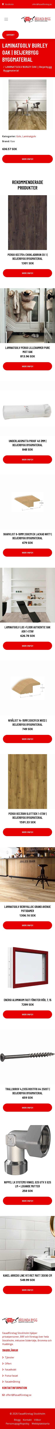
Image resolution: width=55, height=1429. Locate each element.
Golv (18, 136)
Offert (10, 34)
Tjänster (9, 1357)
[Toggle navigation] (6, 19)
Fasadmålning (12, 1381)
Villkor (37, 1419)
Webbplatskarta (40, 1423)
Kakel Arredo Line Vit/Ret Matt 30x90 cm (27, 1275)
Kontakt (27, 1419)
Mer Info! (27, 158)
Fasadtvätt (10, 1369)
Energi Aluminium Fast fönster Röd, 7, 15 (27, 1000)
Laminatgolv (29, 136)
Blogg (17, 1419)
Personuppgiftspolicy (17, 1423)
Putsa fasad (11, 1375)
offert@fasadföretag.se (42, 4)
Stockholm (9, 4)
